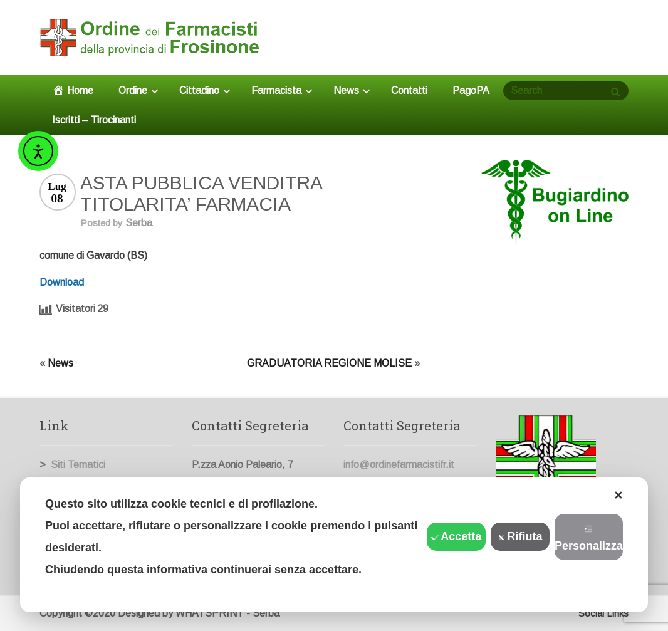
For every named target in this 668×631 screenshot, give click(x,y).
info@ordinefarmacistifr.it (398, 464)
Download (61, 282)
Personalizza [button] (589, 538)
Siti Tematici (78, 464)
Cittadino (204, 90)
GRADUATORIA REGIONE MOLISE (329, 363)
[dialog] (334, 544)
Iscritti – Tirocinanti (94, 120)
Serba (138, 222)
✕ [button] (618, 495)
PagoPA (470, 90)
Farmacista (281, 90)
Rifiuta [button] (520, 536)
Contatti (409, 90)
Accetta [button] (456, 536)
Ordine (138, 90)
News (351, 90)
